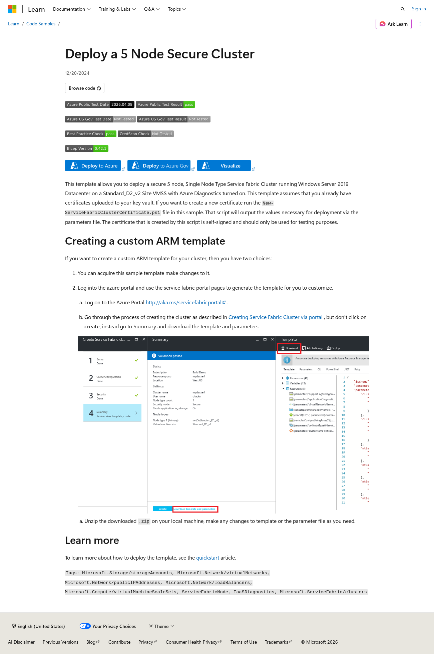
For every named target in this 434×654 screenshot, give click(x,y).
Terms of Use (244, 642)
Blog (90, 642)
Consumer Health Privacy (192, 642)
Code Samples (40, 23)
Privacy (145, 642)
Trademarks (276, 642)
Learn (13, 23)
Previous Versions (60, 642)
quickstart (207, 557)
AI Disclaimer (21, 642)
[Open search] (402, 9)
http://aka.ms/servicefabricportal (184, 302)
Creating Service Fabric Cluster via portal (276, 316)
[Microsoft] (12, 9)
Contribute (119, 642)
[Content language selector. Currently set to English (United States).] (38, 626)
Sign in (419, 8)
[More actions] (420, 24)
